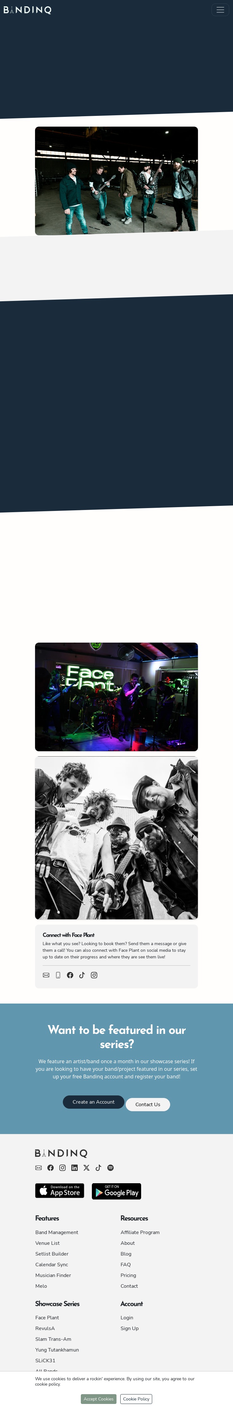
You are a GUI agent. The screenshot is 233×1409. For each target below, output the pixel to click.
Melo (41, 1286)
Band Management (56, 1232)
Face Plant (47, 1317)
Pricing (128, 1275)
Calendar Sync (51, 1264)
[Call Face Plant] (58, 976)
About (128, 1243)
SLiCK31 (45, 1360)
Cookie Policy (136, 1399)
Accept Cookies (99, 1399)
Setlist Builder (52, 1253)
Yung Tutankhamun (57, 1349)
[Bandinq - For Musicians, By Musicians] (116, 1156)
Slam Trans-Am (53, 1339)
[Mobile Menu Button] (220, 9)
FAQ (126, 1264)
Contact (129, 1286)
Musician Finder (53, 1275)
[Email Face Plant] (46, 976)
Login (127, 1317)
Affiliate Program (140, 1232)
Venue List (47, 1243)
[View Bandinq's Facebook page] (50, 1168)
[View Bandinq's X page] (86, 1168)
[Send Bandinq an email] (38, 1168)
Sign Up (130, 1328)
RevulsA (45, 1328)
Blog (126, 1253)
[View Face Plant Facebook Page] (70, 976)
